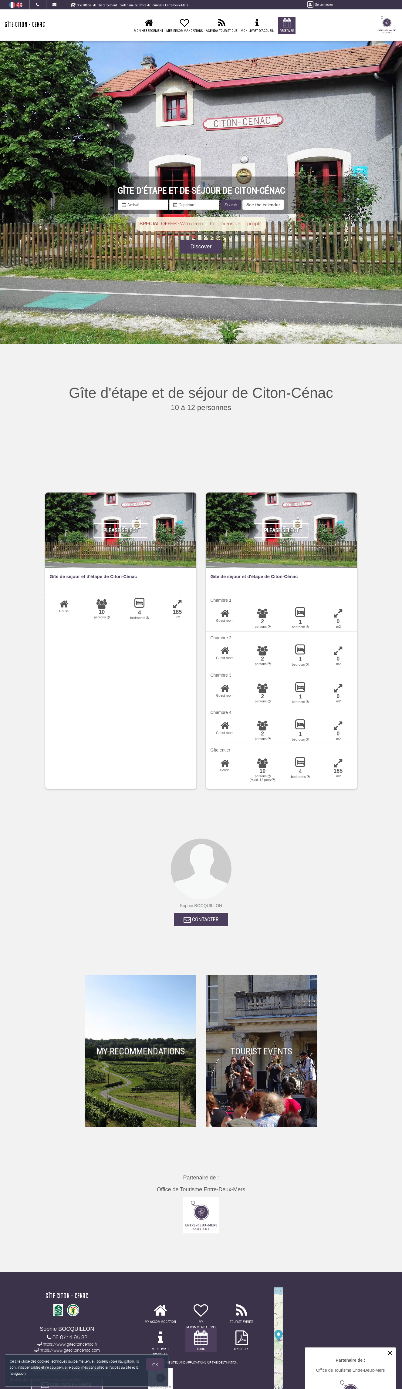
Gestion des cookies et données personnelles (46, 1379)
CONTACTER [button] (201, 921)
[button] (263, 205)
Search (231, 204)
